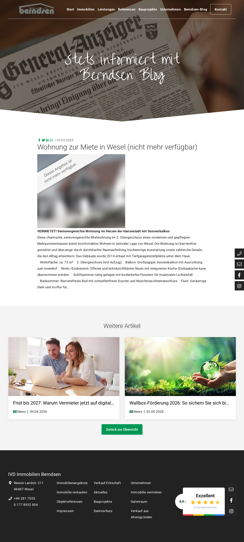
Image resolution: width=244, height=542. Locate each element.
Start (70, 10)
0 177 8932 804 (25, 505)
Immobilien (86, 10)
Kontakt (221, 10)
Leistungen (106, 10)
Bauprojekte (148, 10)
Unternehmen (170, 10)
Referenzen (126, 10)
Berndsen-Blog (195, 10)
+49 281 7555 (21, 498)
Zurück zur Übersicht (122, 429)
